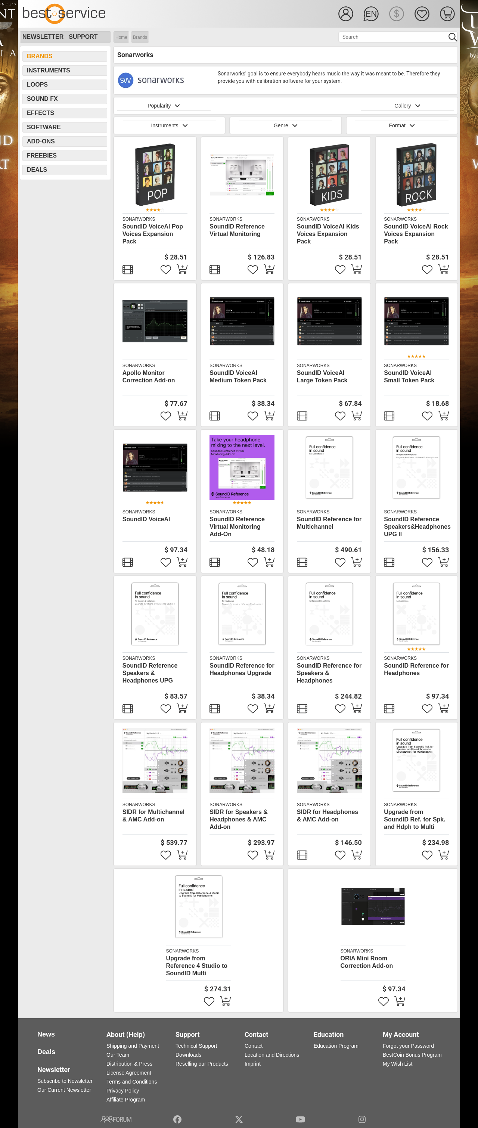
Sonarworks (138, 219)
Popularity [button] (164, 105)
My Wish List (397, 1064)
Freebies (42, 155)
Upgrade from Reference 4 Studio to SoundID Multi (196, 965)
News (46, 1034)
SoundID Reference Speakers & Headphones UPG (150, 673)
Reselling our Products (202, 1064)
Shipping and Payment (132, 1046)
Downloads (188, 1055)
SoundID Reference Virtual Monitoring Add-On (237, 526)
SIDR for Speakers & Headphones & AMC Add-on (238, 819)
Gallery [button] (407, 105)
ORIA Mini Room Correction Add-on (367, 962)
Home (121, 37)
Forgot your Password (408, 1046)
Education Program (336, 1046)
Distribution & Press (129, 1064)
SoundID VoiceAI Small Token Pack (409, 376)
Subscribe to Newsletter (65, 1081)
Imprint (253, 1064)
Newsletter (42, 37)
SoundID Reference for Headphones (416, 669)
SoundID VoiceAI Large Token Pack (322, 376)
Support (83, 37)
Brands (140, 37)
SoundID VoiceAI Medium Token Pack (238, 376)
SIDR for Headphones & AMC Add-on (327, 816)
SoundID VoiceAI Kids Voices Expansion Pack (328, 234)
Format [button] (402, 125)
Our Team (117, 1055)
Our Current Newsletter (64, 1090)
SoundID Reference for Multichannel (329, 523)
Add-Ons (41, 141)
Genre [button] (286, 125)
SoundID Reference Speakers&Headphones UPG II (417, 526)
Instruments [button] (169, 125)
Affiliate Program (125, 1100)
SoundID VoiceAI (146, 519)
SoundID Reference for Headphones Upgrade (241, 669)
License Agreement (128, 1073)
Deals (37, 170)
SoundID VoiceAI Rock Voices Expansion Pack (416, 234)
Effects (40, 113)
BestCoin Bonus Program (412, 1055)
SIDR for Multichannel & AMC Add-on (153, 816)
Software (44, 127)
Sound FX (42, 99)
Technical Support (196, 1046)
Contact (254, 1046)
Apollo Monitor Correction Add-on (148, 376)
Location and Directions (272, 1055)
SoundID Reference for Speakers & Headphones (329, 673)
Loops (37, 84)
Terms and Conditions (131, 1082)
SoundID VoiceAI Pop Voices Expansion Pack (152, 234)
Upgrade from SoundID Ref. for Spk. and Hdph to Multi (414, 819)
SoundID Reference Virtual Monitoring (237, 230)
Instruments (48, 70)
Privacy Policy (122, 1091)
